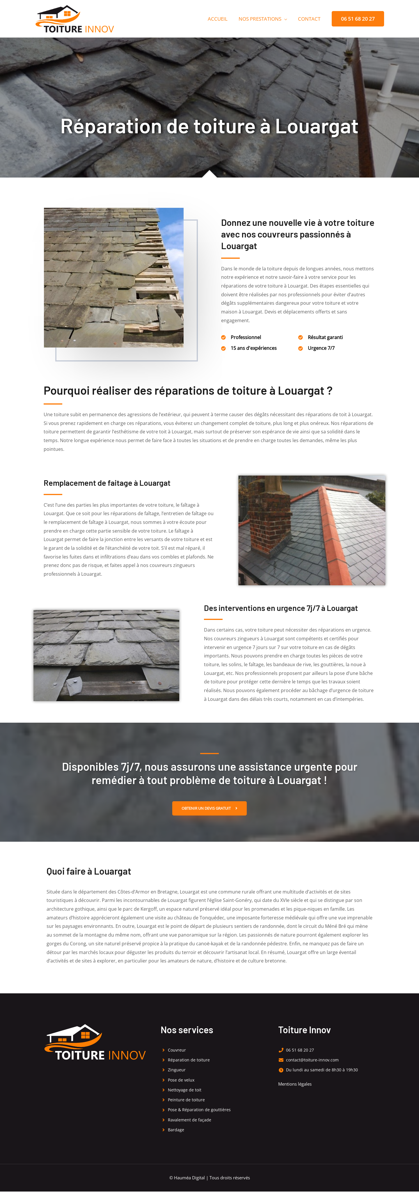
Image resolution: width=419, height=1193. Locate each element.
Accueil (220, 18)
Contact (310, 18)
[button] (358, 18)
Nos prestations (261, 18)
